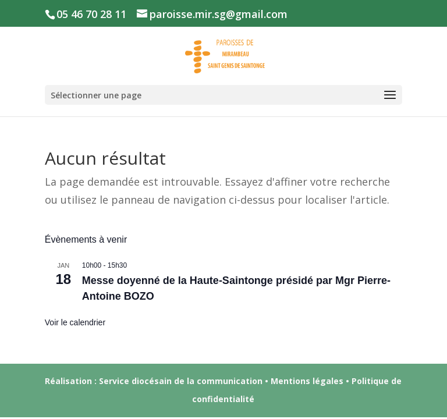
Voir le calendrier (75, 322)
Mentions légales (307, 380)
